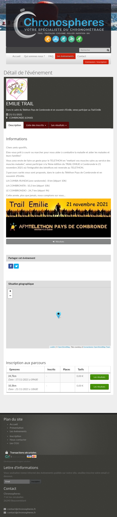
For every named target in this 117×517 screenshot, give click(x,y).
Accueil (16, 56)
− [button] (10, 296)
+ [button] (10, 291)
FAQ (50, 56)
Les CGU (14, 443)
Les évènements (65, 56)
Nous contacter (18, 439)
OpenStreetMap (64, 347)
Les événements (18, 431)
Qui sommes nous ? (34, 56)
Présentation (16, 427)
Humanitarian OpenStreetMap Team (96, 347)
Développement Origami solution (17, 461)
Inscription (15, 436)
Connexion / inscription (96, 62)
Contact (81, 56)
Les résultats (59, 125)
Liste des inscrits (36, 125)
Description (15, 125)
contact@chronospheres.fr (20, 508)
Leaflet (52, 347)
